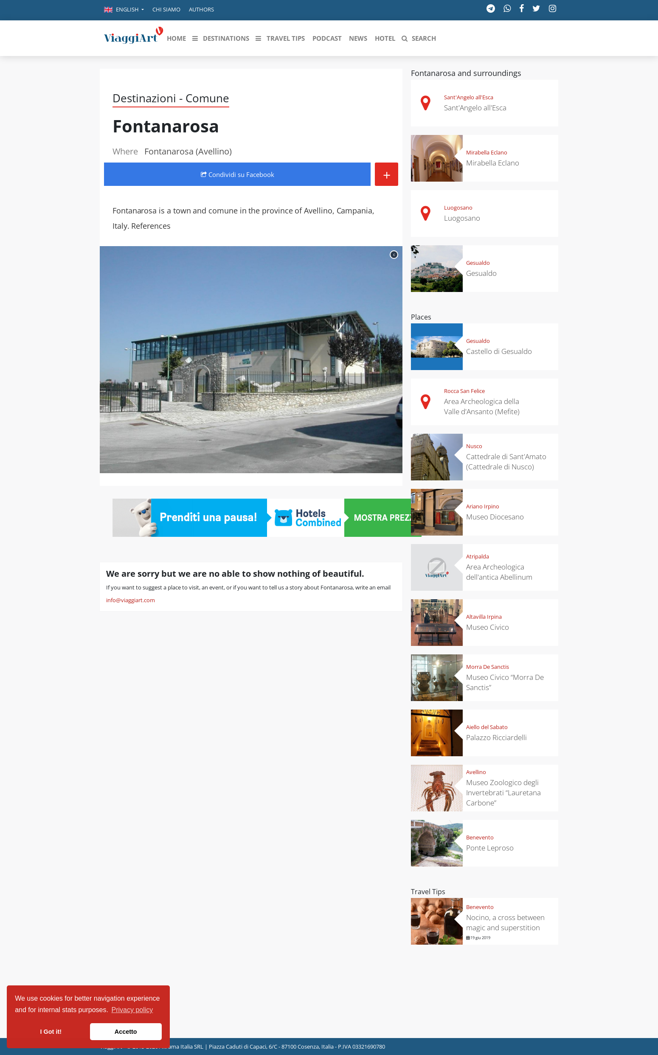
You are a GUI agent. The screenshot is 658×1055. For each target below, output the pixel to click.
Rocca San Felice (464, 391)
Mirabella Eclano (486, 152)
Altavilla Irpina (484, 616)
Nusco (474, 446)
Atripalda (477, 556)
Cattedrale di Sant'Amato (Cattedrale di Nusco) (506, 461)
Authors (201, 9)
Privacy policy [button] (132, 1009)
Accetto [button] (126, 1031)
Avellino (476, 772)
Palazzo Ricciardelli (496, 737)
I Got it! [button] (51, 1031)
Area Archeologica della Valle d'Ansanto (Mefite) (482, 406)
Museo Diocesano (495, 517)
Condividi (237, 174)
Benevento (480, 837)
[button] (124, 10)
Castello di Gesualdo (499, 351)
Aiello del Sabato (487, 727)
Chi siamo (166, 9)
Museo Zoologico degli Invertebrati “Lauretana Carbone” (503, 792)
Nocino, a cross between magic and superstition (505, 922)
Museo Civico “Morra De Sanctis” (505, 682)
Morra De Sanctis (487, 667)
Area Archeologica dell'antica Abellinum (499, 572)
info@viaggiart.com (130, 600)
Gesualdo (478, 263)
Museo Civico (487, 627)
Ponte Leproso (490, 848)
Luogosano (458, 207)
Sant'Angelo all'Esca (468, 97)
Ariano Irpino (482, 506)
